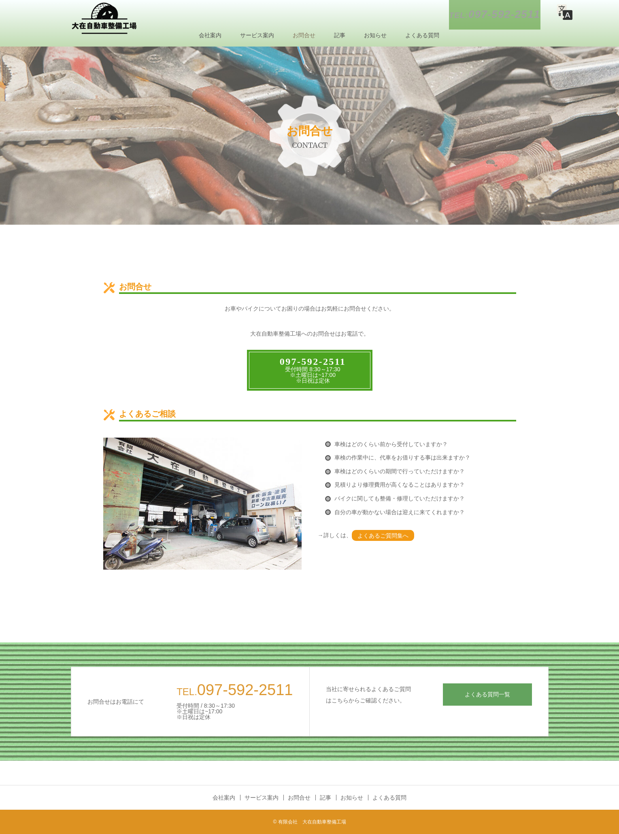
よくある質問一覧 (487, 694)
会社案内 (210, 35)
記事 (339, 35)
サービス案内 (257, 35)
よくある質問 (422, 35)
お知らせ (375, 35)
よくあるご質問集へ (382, 535)
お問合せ (304, 35)
